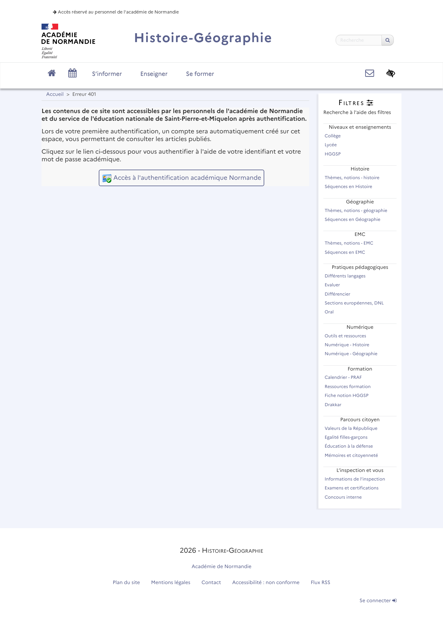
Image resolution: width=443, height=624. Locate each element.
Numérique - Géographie (354, 353)
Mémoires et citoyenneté (354, 455)
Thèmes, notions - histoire (355, 177)
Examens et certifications (354, 488)
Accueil (55, 94)
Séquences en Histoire (351, 186)
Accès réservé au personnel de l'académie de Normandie (116, 12)
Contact (211, 583)
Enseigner (154, 73)
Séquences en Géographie (355, 219)
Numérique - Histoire (350, 344)
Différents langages (348, 276)
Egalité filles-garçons (349, 437)
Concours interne (346, 497)
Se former (200, 73)
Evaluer (335, 285)
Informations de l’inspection (357, 479)
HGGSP (335, 154)
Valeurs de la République (354, 428)
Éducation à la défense (351, 446)
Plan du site (126, 583)
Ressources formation (350, 386)
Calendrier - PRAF (346, 377)
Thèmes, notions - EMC (352, 243)
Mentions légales (170, 583)
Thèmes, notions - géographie (359, 210)
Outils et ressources (348, 336)
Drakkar (336, 404)
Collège (335, 136)
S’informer (107, 73)
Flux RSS (320, 583)
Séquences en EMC (347, 252)
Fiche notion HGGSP (349, 395)
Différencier (340, 294)
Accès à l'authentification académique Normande (187, 178)
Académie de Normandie (222, 567)
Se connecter (378, 601)
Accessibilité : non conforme (266, 583)
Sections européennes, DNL (357, 303)
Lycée (333, 144)
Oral (332, 312)
